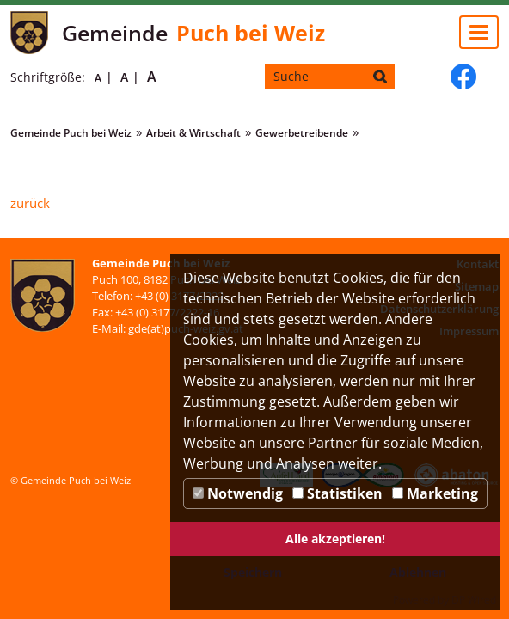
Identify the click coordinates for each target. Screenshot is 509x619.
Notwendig (238, 493)
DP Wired (473, 599)
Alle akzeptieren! (335, 538)
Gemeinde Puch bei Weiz (71, 133)
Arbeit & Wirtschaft (193, 133)
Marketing (435, 493)
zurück (30, 202)
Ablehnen (417, 572)
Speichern (253, 572)
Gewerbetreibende (301, 133)
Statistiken (337, 493)
